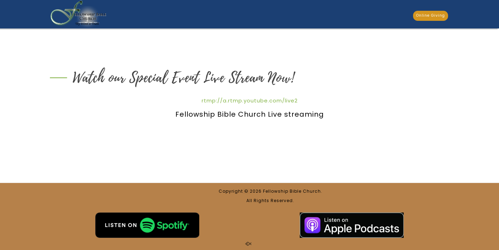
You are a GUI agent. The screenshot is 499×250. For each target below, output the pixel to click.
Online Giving (430, 15)
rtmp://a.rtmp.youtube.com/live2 (250, 100)
